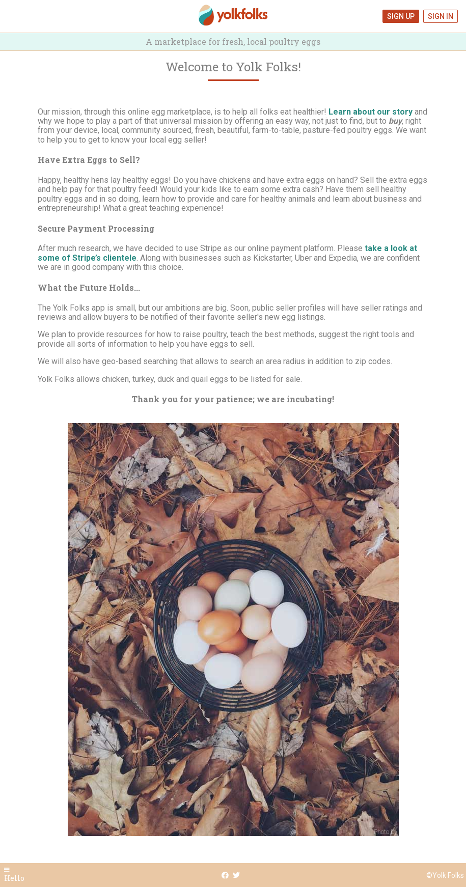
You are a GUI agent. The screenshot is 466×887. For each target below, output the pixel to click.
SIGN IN (440, 16)
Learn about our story (370, 112)
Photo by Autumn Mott (404, 832)
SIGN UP (401, 16)
